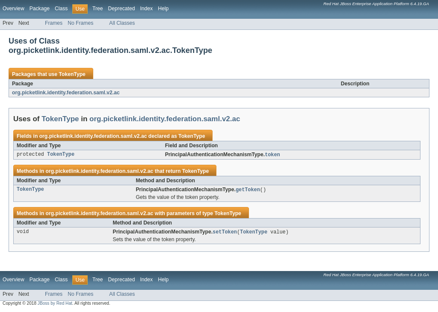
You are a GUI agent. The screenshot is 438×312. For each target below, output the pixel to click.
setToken (225, 233)
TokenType (72, 74)
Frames (53, 23)
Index (146, 9)
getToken (248, 190)
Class (61, 9)
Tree (97, 9)
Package (40, 9)
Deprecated (121, 9)
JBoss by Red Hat (55, 304)
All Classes (122, 23)
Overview (13, 9)
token (272, 155)
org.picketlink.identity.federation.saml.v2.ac (66, 93)
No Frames (80, 23)
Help (163, 9)
